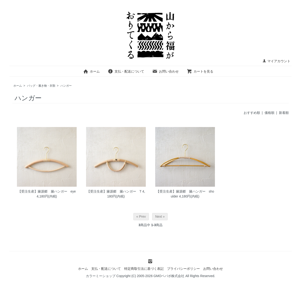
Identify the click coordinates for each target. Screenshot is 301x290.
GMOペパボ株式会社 (169, 276)
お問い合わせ (165, 71)
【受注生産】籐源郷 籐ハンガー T (114, 191)
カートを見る (200, 71)
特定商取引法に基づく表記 (144, 269)
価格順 (269, 113)
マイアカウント (276, 61)
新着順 (284, 113)
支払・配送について (126, 71)
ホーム (91, 71)
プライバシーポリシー (183, 269)
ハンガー (66, 85)
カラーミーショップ (100, 276)
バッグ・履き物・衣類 (41, 85)
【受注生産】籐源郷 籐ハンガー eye (47, 191)
